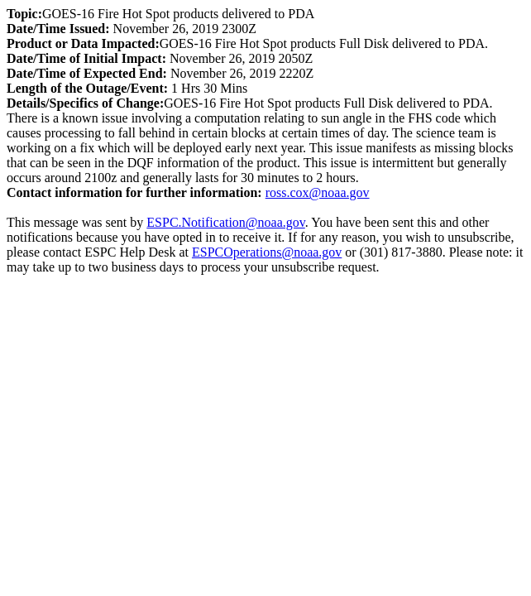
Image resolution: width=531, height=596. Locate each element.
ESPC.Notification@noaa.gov (225, 222)
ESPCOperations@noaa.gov (267, 252)
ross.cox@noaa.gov (318, 192)
